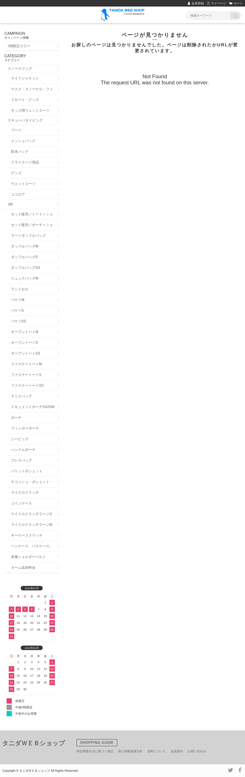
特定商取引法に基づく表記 (95, 751)
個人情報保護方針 (130, 751)
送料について (156, 751)
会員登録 (198, 3)
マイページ (218, 3)
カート (238, 3)
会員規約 (177, 751)
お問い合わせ (197, 751)
